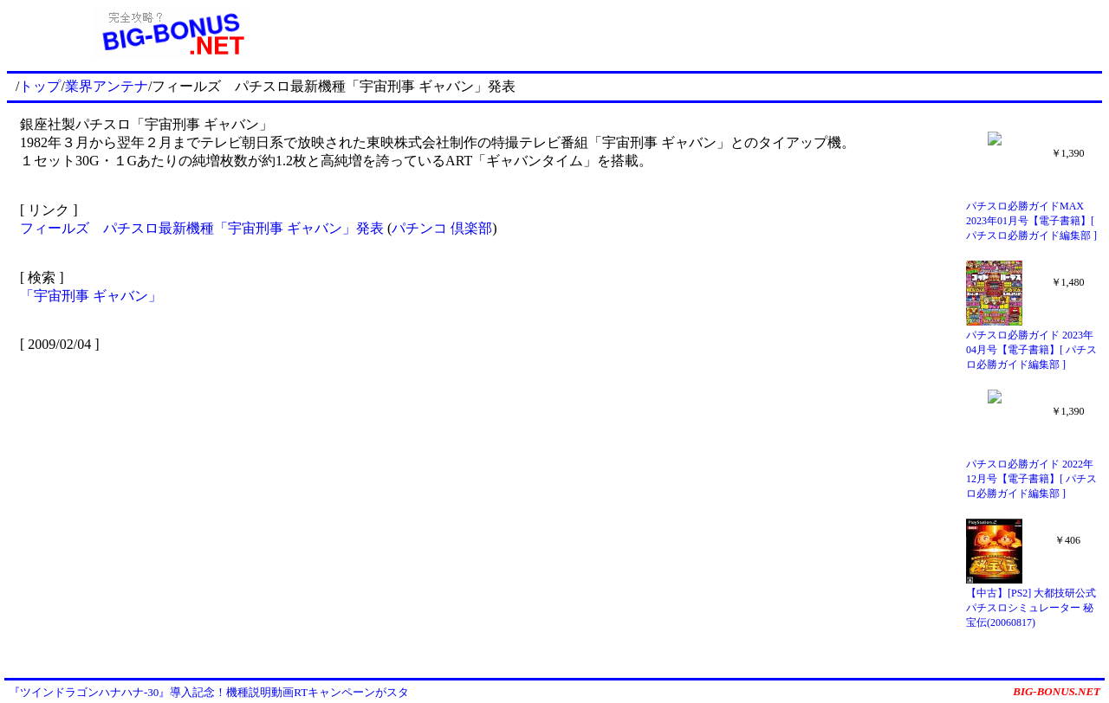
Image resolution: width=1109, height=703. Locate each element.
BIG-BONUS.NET (1056, 691)
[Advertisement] (719, 33)
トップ (40, 86)
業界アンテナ (106, 86)
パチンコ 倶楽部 (442, 228)
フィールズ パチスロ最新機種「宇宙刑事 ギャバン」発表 (202, 228)
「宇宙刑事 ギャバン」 (91, 295)
